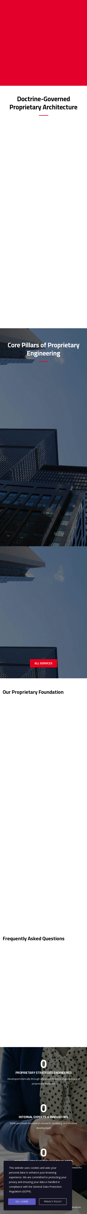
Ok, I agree (21, 1201)
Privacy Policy (53, 1201)
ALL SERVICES (43, 663)
